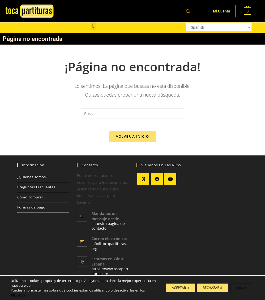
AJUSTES (22, 295)
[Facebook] (157, 183)
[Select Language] (219, 27)
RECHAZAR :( (204, 287)
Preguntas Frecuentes (36, 191)
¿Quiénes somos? (32, 181)
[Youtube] (170, 183)
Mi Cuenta (221, 11)
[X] (143, 183)
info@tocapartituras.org (109, 250)
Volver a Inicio (132, 140)
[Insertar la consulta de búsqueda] (132, 113)
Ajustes (239, 287)
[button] (93, 25)
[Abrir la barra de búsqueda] (188, 11)
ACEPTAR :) (165, 287)
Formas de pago (31, 211)
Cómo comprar (30, 201)
